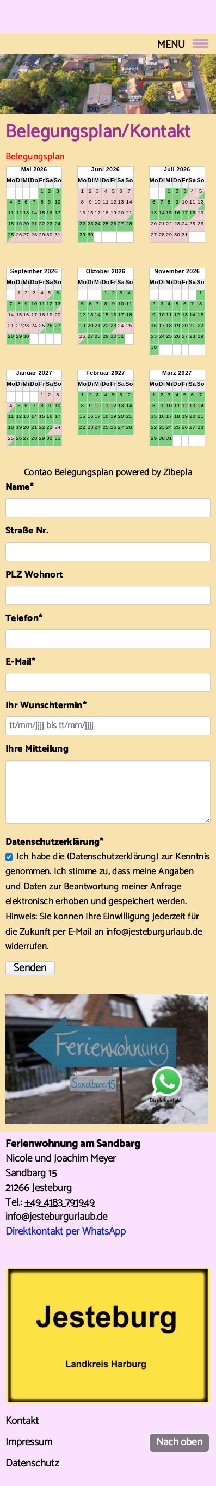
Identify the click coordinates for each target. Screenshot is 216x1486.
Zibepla (177, 472)
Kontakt (22, 1421)
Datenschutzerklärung (112, 857)
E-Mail (27, 662)
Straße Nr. (26, 531)
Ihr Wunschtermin (46, 705)
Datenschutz (32, 1463)
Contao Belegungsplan (68, 472)
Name (27, 487)
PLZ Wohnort (34, 575)
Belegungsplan (34, 157)
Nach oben (179, 1442)
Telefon (27, 618)
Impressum (28, 1442)
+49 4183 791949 (59, 1202)
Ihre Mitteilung (37, 749)
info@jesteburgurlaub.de (56, 1216)
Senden (30, 968)
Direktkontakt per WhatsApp (65, 1231)
